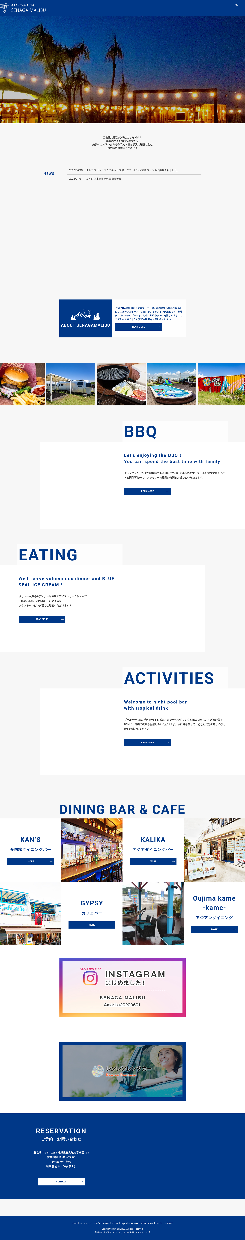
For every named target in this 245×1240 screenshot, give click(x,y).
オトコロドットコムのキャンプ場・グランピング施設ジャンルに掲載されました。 (132, 170)
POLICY (159, 1223)
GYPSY (167, 7)
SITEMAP (169, 1223)
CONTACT (61, 1181)
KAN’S (136, 7)
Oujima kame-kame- (191, 7)
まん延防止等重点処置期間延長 (103, 178)
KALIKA (151, 7)
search (236, 8)
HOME (98, 7)
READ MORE (138, 326)
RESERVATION (220, 7)
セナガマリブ (117, 7)
